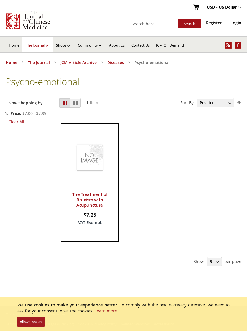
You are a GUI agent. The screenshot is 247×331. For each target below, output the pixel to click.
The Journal (39, 62)
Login (236, 22)
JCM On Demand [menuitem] (170, 45)
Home (14, 45)
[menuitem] (38, 44)
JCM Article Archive (79, 62)
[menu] (123, 44)
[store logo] (28, 20)
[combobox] (153, 23)
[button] (224, 8)
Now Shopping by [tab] (25, 103)
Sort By (187, 102)
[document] (123, 314)
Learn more (105, 311)
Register (214, 22)
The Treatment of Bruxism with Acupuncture (90, 199)
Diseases (116, 62)
